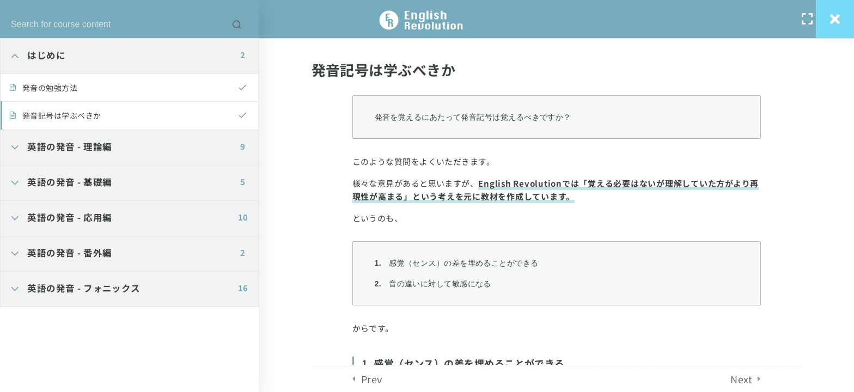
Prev (371, 379)
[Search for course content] (237, 24)
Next (741, 379)
